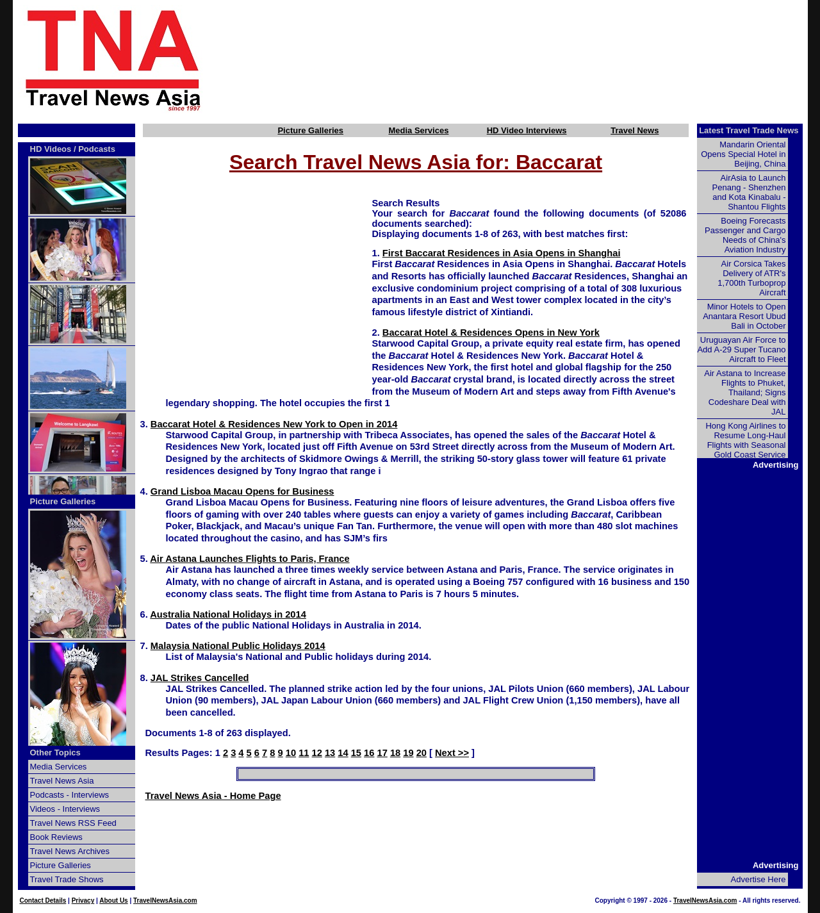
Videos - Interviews (65, 809)
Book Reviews (56, 837)
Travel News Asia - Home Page (213, 796)
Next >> (452, 753)
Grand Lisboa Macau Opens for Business (242, 491)
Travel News (635, 130)
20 (421, 753)
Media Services (418, 130)
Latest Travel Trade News (748, 130)
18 (395, 753)
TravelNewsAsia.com (165, 900)
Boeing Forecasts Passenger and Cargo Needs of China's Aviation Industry (745, 235)
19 (408, 753)
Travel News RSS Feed (73, 823)
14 (343, 753)
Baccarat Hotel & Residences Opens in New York (491, 332)
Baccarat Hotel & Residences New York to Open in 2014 (274, 424)
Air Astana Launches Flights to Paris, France (249, 559)
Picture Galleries (310, 130)
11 (304, 753)
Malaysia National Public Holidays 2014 (238, 646)
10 (291, 753)
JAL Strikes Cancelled (200, 678)
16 (369, 753)
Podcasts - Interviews (70, 795)
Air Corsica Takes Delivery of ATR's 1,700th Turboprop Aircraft (751, 278)
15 (356, 753)
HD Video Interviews (527, 130)
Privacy (83, 900)
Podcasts (96, 149)
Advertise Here (758, 879)
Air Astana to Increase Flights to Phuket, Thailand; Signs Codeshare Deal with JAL (744, 392)
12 (317, 753)
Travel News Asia (62, 781)
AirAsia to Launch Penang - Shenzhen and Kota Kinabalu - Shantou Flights (749, 192)
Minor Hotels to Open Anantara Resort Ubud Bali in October (744, 316)
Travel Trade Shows (67, 879)
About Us (113, 900)
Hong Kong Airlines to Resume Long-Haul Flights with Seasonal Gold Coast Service (745, 440)
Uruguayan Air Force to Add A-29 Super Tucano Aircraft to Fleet (741, 349)
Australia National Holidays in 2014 (228, 614)
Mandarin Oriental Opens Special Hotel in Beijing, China (743, 154)
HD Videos (51, 149)
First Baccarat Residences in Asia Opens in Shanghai (501, 253)
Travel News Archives (70, 851)
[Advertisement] (526, 59)
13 (330, 753)
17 (382, 753)
